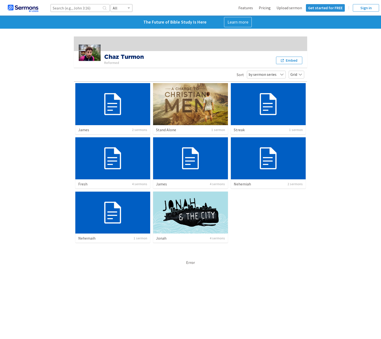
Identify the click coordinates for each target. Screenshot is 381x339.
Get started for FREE (325, 7)
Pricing (265, 7)
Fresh (82, 184)
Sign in (366, 7)
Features (245, 7)
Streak (239, 129)
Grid (296, 74)
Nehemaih (86, 238)
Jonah (161, 238)
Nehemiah (242, 184)
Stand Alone (166, 129)
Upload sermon (289, 7)
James (83, 129)
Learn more (237, 22)
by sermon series (266, 74)
